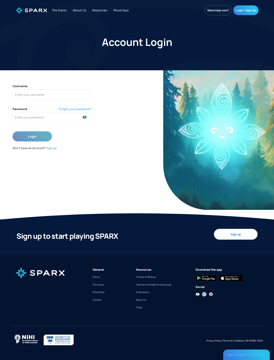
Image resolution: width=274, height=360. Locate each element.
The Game (59, 10)
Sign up (51, 148)
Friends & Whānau (146, 276)
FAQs (139, 307)
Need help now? (218, 10)
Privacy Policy (213, 340)
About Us (79, 10)
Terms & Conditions (233, 340)
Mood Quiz (121, 10)
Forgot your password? (75, 109)
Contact (97, 299)
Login (32, 136)
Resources (99, 10)
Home (96, 276)
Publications (142, 292)
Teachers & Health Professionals (153, 284)
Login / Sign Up (246, 10)
